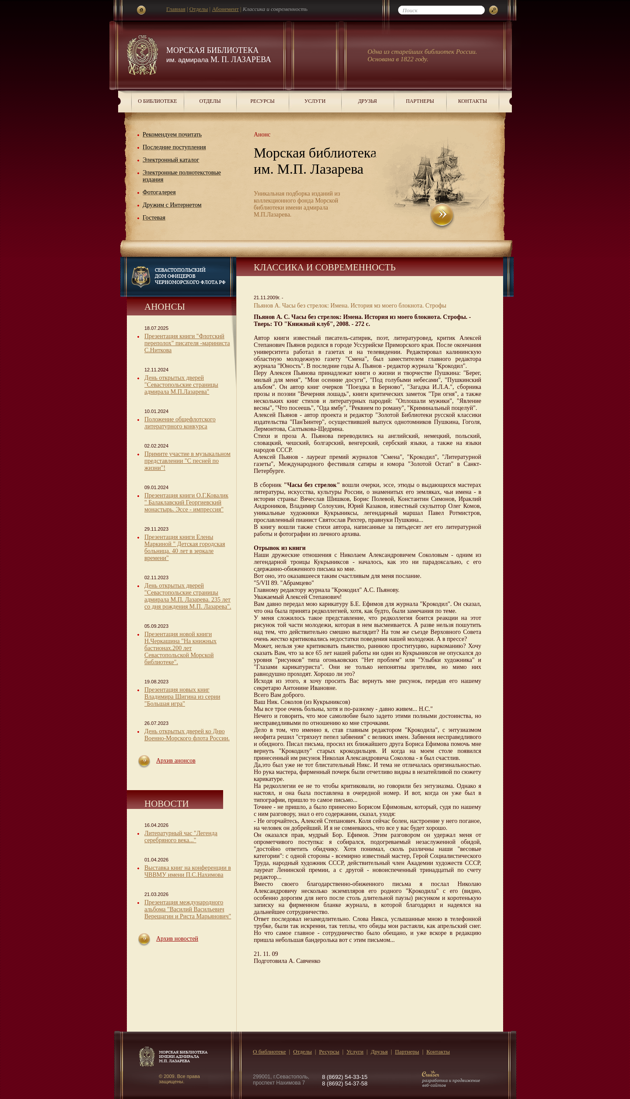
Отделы (198, 9)
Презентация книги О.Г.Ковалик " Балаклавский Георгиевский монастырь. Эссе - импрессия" (186, 502)
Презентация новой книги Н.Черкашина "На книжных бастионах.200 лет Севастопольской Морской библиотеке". (180, 648)
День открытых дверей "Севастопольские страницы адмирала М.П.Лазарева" (181, 384)
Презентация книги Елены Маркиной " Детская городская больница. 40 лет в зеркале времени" (184, 547)
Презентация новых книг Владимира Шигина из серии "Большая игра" (182, 696)
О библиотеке (157, 101)
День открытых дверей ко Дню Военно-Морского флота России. (187, 735)
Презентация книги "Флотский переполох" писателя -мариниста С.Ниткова (187, 343)
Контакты (472, 101)
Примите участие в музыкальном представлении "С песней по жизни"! (187, 461)
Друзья (367, 101)
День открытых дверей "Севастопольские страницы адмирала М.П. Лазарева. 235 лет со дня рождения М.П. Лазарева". (187, 596)
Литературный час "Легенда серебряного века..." (180, 837)
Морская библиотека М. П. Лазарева (218, 55)
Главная (176, 9)
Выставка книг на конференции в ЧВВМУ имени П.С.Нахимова (187, 871)
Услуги (315, 101)
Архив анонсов (176, 760)
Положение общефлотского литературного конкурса (180, 423)
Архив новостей (177, 938)
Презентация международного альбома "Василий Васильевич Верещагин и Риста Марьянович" (187, 909)
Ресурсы (262, 101)
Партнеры (420, 101)
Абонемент (225, 9)
